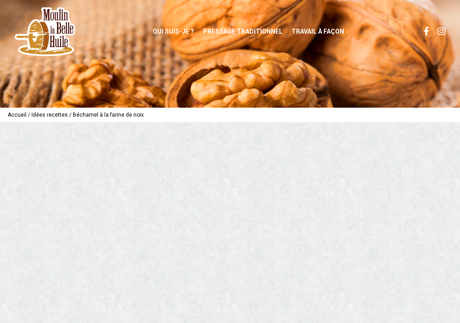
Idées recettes (49, 115)
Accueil (17, 115)
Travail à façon (318, 31)
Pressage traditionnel (243, 31)
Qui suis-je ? (173, 31)
